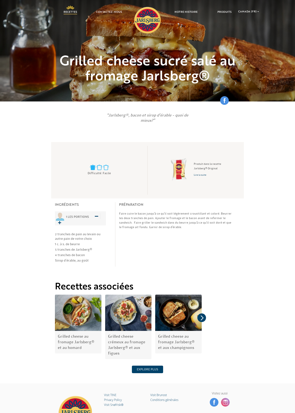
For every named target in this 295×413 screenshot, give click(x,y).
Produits (224, 12)
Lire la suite (200, 175)
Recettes (70, 12)
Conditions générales (164, 400)
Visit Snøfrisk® (113, 405)
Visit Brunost (158, 395)
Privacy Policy (113, 400)
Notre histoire (186, 12)
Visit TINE (110, 395)
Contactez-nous (109, 12)
